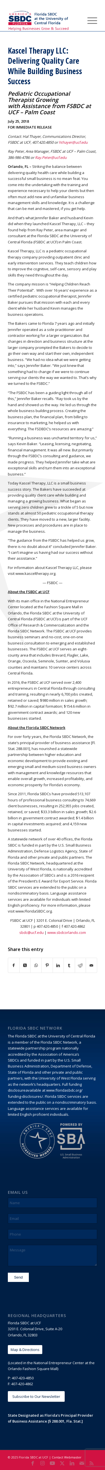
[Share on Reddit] (80, 965)
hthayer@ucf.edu (73, 142)
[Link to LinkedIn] (72, 1463)
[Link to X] (62, 1463)
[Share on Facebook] (13, 965)
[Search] (76, 20)
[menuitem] (76, 20)
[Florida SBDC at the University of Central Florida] (43, 20)
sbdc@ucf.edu (31, 932)
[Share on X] (25, 965)
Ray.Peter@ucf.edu (51, 157)
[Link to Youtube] (52, 1463)
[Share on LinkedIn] (58, 965)
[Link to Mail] (82, 1463)
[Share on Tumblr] (69, 965)
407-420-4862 (22, 1383)
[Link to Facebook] (33, 1463)
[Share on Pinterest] (47, 965)
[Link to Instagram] (42, 1463)
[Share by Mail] (91, 965)
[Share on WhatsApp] (36, 965)
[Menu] (89, 20)
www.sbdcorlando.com (66, 932)
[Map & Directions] (25, 1349)
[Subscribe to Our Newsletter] (36, 1396)
